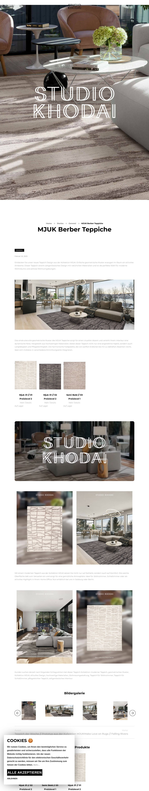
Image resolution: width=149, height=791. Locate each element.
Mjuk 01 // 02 (50, 395)
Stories (60, 223)
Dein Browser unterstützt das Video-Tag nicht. (74, 451)
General (72, 223)
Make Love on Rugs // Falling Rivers (111, 734)
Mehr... (36, 765)
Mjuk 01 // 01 (25, 395)
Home (49, 223)
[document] (39, 759)
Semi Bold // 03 (74, 395)
